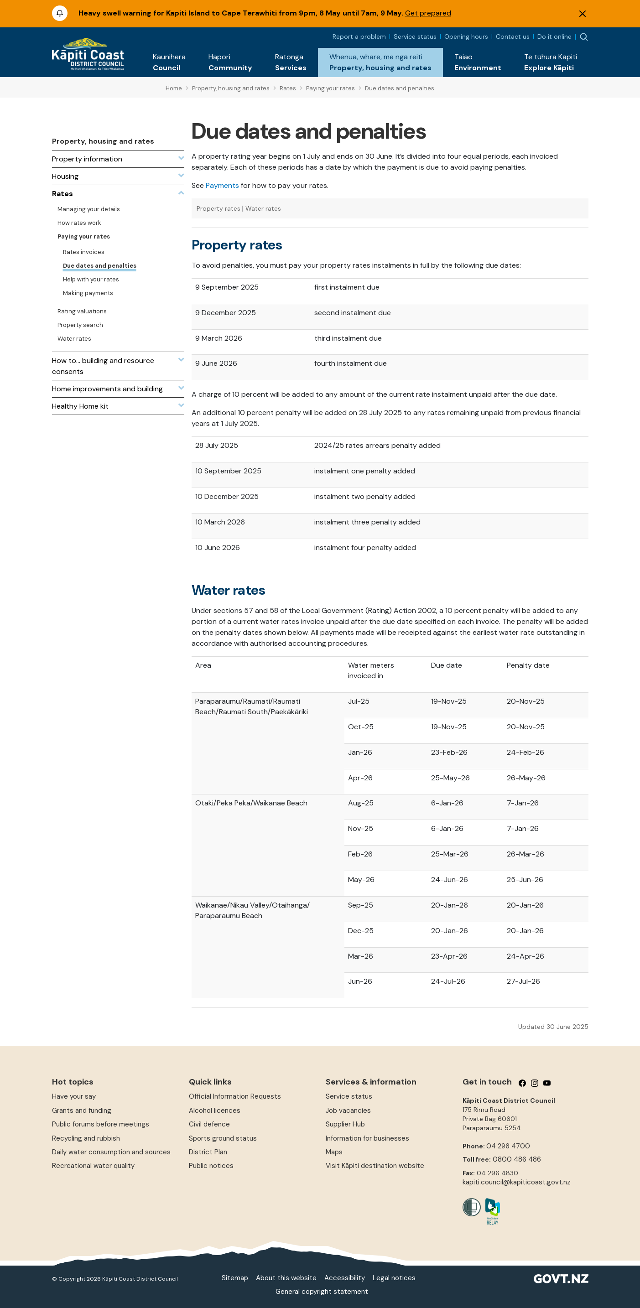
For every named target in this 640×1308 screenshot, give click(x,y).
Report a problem (359, 36)
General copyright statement (322, 1291)
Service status (415, 36)
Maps (334, 1152)
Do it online (554, 36)
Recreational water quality (93, 1165)
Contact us (513, 36)
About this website (286, 1277)
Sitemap (235, 1277)
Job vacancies (348, 1110)
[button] (169, 62)
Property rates (218, 208)
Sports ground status (223, 1138)
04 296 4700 (508, 1146)
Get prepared (428, 13)
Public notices (211, 1165)
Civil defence (209, 1124)
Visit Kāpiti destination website (375, 1165)
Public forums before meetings (100, 1124)
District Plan (208, 1152)
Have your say (74, 1096)
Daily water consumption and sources (111, 1152)
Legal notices (394, 1277)
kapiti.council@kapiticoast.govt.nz (517, 1182)
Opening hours (466, 36)
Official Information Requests (235, 1096)
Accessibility (344, 1277)
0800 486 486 (517, 1159)
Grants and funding (81, 1110)
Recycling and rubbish (86, 1138)
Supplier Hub (345, 1124)
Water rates (263, 208)
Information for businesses (367, 1138)
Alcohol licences (214, 1110)
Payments (222, 185)
